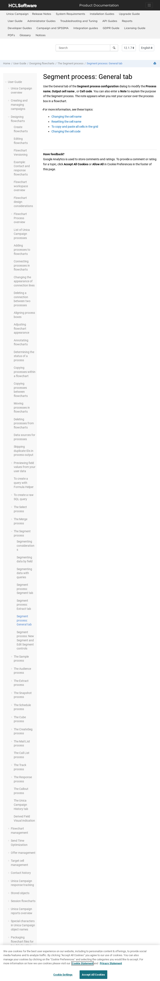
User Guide (15, 20)
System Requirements (70, 13)
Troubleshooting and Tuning (79, 20)
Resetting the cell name (66, 121)
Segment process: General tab (104, 63)
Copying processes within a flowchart (24, 371)
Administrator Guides (41, 20)
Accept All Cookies (93, 976)
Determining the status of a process (24, 356)
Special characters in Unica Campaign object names (23, 925)
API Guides (109, 20)
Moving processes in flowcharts (22, 407)
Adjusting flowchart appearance (21, 328)
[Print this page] (155, 63)
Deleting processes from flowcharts (24, 423)
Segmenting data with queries (24, 573)
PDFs (11, 35)
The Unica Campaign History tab (21, 804)
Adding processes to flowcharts (22, 249)
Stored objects (20, 893)
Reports (127, 20)
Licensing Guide (134, 28)
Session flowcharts (23, 901)
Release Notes (41, 13)
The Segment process (71, 63)
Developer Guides (20, 28)
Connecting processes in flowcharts (22, 265)
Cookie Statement (82, 965)
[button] (6, 82)
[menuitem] (17, 14)
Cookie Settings (62, 976)
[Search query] (87, 47)
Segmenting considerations (25, 545)
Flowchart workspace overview (21, 186)
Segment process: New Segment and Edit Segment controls (25, 640)
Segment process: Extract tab (24, 604)
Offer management (23, 852)
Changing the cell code (65, 131)
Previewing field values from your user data (24, 467)
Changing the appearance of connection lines (24, 281)
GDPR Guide (111, 28)
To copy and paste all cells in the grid (74, 126)
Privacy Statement (111, 965)
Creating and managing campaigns (19, 104)
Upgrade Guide (129, 13)
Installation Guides (102, 13)
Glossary (25, 35)
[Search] (114, 47)
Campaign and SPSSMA (52, 28)
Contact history (21, 872)
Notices (40, 35)
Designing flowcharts (41, 63)
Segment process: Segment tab (25, 589)
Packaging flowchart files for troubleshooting (22, 941)
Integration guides (85, 28)
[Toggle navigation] (149, 5)
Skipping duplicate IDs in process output (23, 450)
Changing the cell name (66, 116)
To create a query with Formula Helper (24, 482)
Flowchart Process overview (20, 218)
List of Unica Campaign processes (22, 234)
